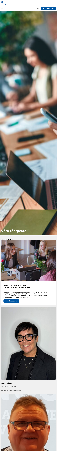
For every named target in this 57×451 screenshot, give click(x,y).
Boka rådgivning (48, 8)
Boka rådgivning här (11, 301)
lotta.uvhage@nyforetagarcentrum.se (11, 390)
